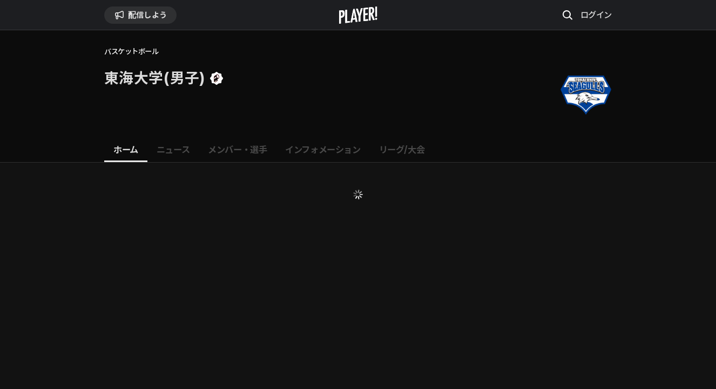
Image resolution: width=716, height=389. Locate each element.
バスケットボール (131, 52)
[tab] (125, 150)
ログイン (596, 14)
